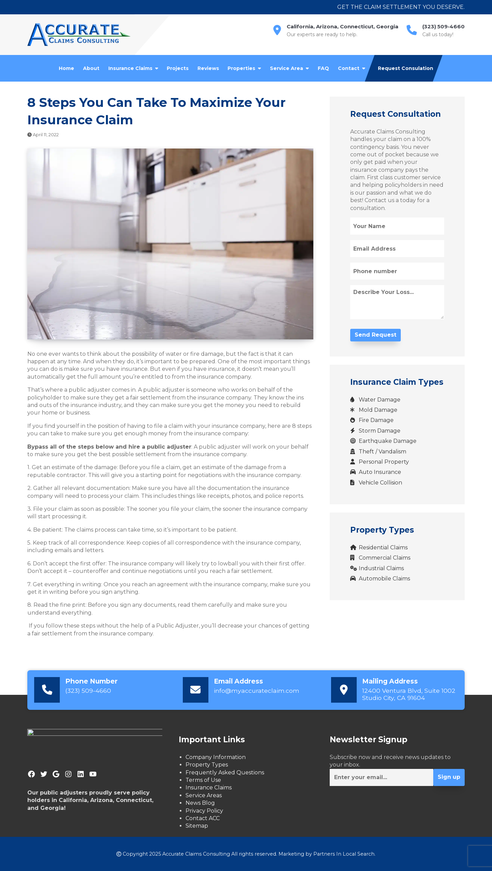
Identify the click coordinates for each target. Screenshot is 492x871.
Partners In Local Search (343, 854)
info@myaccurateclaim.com (256, 690)
